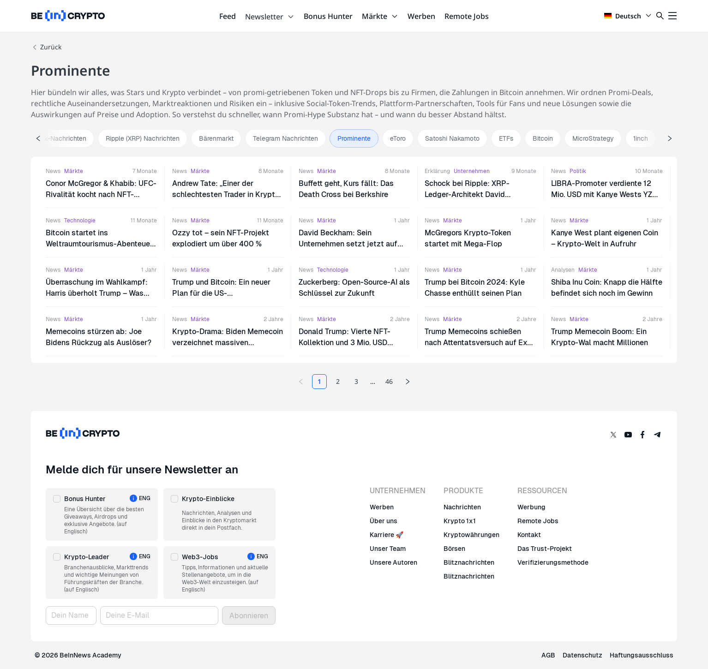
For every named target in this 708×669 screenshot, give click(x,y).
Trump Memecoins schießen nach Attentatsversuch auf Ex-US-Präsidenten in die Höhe (477, 342)
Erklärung (437, 171)
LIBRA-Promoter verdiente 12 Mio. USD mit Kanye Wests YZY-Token (605, 194)
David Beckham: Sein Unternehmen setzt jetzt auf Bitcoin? (348, 244)
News (53, 171)
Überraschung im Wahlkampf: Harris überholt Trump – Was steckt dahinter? (97, 293)
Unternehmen (472, 171)
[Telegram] (657, 434)
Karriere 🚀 (386, 535)
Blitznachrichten (469, 562)
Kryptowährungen (471, 535)
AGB (548, 655)
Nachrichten (462, 507)
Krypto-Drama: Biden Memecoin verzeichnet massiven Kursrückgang (227, 342)
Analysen (563, 270)
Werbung (531, 507)
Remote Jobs (466, 16)
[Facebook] (643, 434)
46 (389, 381)
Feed (227, 16)
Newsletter (269, 17)
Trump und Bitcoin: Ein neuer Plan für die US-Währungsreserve (221, 293)
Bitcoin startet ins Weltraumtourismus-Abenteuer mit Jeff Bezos (99, 244)
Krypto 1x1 (460, 521)
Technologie (80, 220)
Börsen (454, 548)
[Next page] (407, 381)
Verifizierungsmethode (552, 562)
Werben (421, 16)
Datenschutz (582, 655)
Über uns (383, 521)
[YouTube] (628, 434)
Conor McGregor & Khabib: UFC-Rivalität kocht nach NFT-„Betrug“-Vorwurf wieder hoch (101, 194)
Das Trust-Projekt (544, 548)
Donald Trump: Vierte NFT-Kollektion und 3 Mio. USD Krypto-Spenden (344, 342)
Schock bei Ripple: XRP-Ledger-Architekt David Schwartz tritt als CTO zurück (475, 194)
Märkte (380, 16)
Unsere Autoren (393, 562)
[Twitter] (613, 434)
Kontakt (529, 535)
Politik (578, 171)
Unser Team (388, 548)
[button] (102, 514)
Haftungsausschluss (641, 655)
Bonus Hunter (328, 16)
